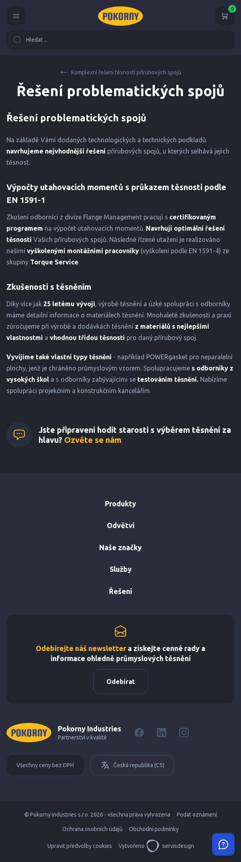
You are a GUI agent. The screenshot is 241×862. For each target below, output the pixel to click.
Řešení (120, 591)
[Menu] (16, 16)
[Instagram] (184, 732)
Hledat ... (30, 40)
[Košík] (225, 16)
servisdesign (170, 845)
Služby (121, 569)
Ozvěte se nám (92, 439)
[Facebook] (139, 732)
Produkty (120, 504)
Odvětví (121, 525)
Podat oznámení (197, 814)
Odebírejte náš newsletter (81, 648)
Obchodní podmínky (154, 829)
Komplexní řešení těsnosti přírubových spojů (120, 72)
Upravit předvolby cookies (79, 846)
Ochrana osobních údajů (92, 829)
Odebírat (120, 681)
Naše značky (120, 547)
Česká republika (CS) (132, 765)
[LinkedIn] (161, 732)
